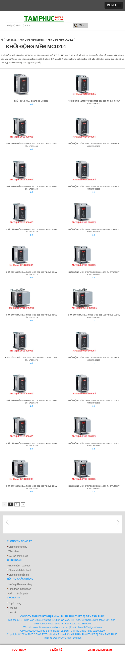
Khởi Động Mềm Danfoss (32, 40)
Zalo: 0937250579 (100, 649)
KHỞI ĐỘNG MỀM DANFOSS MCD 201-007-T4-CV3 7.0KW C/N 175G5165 (94, 102)
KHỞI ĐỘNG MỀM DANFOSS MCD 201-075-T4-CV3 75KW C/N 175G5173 (93, 273)
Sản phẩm (11, 40)
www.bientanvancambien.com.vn (50, 627)
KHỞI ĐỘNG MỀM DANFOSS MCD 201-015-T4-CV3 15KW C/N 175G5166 (31, 145)
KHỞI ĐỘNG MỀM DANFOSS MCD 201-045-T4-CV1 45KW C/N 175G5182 (31, 487)
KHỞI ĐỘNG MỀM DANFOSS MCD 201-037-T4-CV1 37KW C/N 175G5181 (93, 444)
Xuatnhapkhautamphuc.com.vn (1, 39)
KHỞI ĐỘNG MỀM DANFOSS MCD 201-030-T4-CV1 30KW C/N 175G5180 (31, 444)
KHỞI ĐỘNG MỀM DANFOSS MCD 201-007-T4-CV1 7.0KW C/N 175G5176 (31, 358)
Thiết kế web (50, 637)
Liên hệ (12, 612)
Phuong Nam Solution (69, 637)
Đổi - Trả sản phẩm (18, 593)
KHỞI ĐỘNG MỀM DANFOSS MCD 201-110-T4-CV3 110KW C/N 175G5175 (94, 316)
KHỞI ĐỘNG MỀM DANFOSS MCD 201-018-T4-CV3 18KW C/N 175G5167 (93, 145)
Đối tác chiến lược (18, 556)
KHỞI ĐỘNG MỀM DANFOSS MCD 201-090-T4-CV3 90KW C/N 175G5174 (31, 316)
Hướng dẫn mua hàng (20, 584)
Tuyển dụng (14, 603)
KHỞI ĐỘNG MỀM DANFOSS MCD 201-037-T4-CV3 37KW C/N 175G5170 (31, 230)
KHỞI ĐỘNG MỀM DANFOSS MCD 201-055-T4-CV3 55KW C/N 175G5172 (31, 273)
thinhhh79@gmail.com (90, 627)
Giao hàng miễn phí (18, 574)
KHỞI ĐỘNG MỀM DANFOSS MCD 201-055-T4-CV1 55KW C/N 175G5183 (93, 487)
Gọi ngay (19, 649)
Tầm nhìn (13, 551)
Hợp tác (12, 607)
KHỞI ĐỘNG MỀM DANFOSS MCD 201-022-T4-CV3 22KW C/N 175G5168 (31, 187)
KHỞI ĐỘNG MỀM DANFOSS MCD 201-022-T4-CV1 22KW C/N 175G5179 (93, 401)
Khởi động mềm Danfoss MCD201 (31, 101)
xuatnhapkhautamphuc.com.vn (49, 20)
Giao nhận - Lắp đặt (19, 565)
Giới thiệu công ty (17, 546)
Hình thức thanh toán (19, 589)
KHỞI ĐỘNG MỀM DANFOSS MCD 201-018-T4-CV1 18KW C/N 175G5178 (31, 401)
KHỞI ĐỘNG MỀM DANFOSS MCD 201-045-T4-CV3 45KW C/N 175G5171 (93, 230)
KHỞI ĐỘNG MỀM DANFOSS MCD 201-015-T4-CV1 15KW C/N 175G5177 (93, 358)
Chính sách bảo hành (19, 570)
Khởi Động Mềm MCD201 (60, 40)
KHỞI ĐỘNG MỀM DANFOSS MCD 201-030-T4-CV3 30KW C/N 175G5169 (93, 187)
